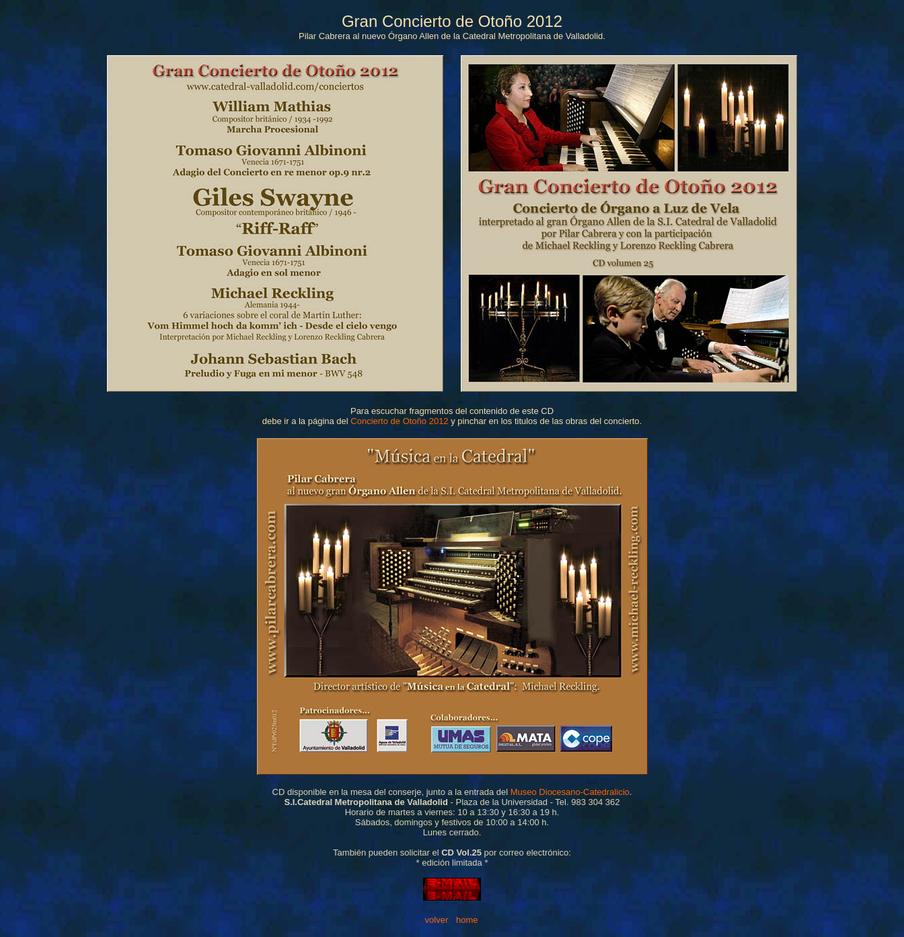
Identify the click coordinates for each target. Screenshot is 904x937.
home (467, 920)
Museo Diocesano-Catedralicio (570, 792)
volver (437, 920)
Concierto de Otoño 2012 (399, 421)
